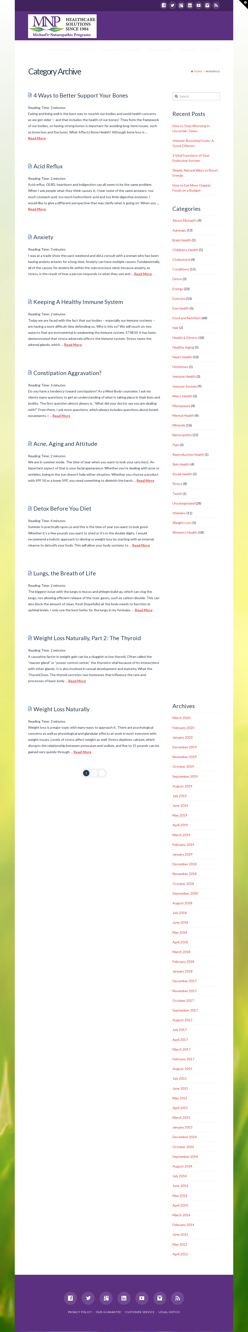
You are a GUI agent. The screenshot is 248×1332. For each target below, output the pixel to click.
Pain (175, 445)
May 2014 (179, 1196)
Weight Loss (182, 523)
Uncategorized (183, 503)
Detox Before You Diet (62, 508)
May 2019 (179, 815)
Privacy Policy (80, 1312)
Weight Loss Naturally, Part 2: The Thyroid (87, 638)
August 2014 (182, 1166)
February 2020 (183, 728)
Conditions (180, 269)
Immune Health (184, 377)
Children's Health (185, 250)
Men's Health (182, 396)
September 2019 (185, 777)
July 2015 (179, 1079)
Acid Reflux (48, 166)
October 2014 (183, 1147)
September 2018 (185, 893)
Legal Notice (169, 1312)
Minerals (178, 425)
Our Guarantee (108, 1312)
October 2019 (183, 767)
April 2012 (180, 1254)
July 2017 (179, 1030)
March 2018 (181, 952)
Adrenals (179, 231)
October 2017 (183, 1001)
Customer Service (140, 1312)
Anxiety (43, 237)
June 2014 (180, 1186)
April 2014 (180, 1205)
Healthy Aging (183, 347)
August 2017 (182, 1020)
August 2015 (182, 1069)
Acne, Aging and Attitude (65, 444)
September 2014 (185, 1157)
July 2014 (179, 1176)
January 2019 (182, 854)
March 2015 (181, 1118)
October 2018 (183, 884)
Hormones (180, 367)
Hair (175, 328)
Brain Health (181, 240)
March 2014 (181, 1215)
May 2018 (179, 933)
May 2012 (179, 1244)
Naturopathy (182, 435)
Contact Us (211, 49)
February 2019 (183, 845)
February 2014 (183, 1225)
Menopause (181, 406)
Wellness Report (60, 49)
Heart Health (182, 357)
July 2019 (179, 796)
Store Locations (159, 49)
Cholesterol (181, 260)
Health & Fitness (185, 338)
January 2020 (182, 737)
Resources (187, 49)
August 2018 (182, 903)
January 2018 (182, 971)
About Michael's (184, 221)
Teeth (177, 494)
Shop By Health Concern (120, 49)
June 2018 (180, 923)
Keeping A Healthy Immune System (78, 302)
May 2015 (179, 1098)
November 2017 (184, 991)
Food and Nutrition (186, 318)
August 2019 (182, 786)
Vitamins (179, 513)
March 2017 (181, 1049)
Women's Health (184, 533)
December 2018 (184, 864)
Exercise (178, 299)
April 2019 (180, 825)
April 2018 (180, 942)
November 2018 (184, 874)
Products (87, 49)
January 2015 (182, 1127)
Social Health (182, 474)
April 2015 (180, 1108)
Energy (177, 289)
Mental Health (183, 416)
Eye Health (180, 308)
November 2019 (184, 757)
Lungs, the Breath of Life (64, 573)
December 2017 (184, 981)
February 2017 (183, 1059)
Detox (177, 279)
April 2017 (180, 1040)
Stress (177, 484)
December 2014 (184, 1137)
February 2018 (183, 962)
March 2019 (181, 835)
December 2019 (184, 747)
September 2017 (185, 1010)
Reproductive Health (188, 455)
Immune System (184, 386)
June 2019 (180, 806)
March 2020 (181, 718)
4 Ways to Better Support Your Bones (80, 95)
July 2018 (179, 913)
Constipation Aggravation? (67, 373)
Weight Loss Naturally (61, 709)
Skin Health (181, 464)
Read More (37, 138)
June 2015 (180, 1089)
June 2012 (180, 1235)
